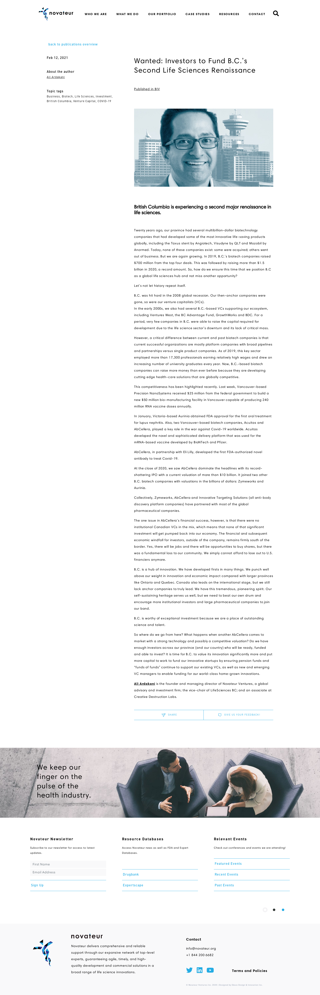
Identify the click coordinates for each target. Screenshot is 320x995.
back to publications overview (73, 44)
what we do (127, 14)
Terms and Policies (249, 971)
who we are (96, 14)
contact (257, 14)
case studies (198, 14)
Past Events (224, 885)
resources (229, 14)
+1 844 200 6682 (200, 955)
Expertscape (133, 885)
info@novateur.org (201, 948)
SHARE (169, 715)
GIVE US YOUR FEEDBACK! (238, 715)
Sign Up (37, 885)
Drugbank (131, 874)
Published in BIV (147, 89)
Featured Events (228, 864)
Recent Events (226, 874)
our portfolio (162, 14)
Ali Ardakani (56, 77)
